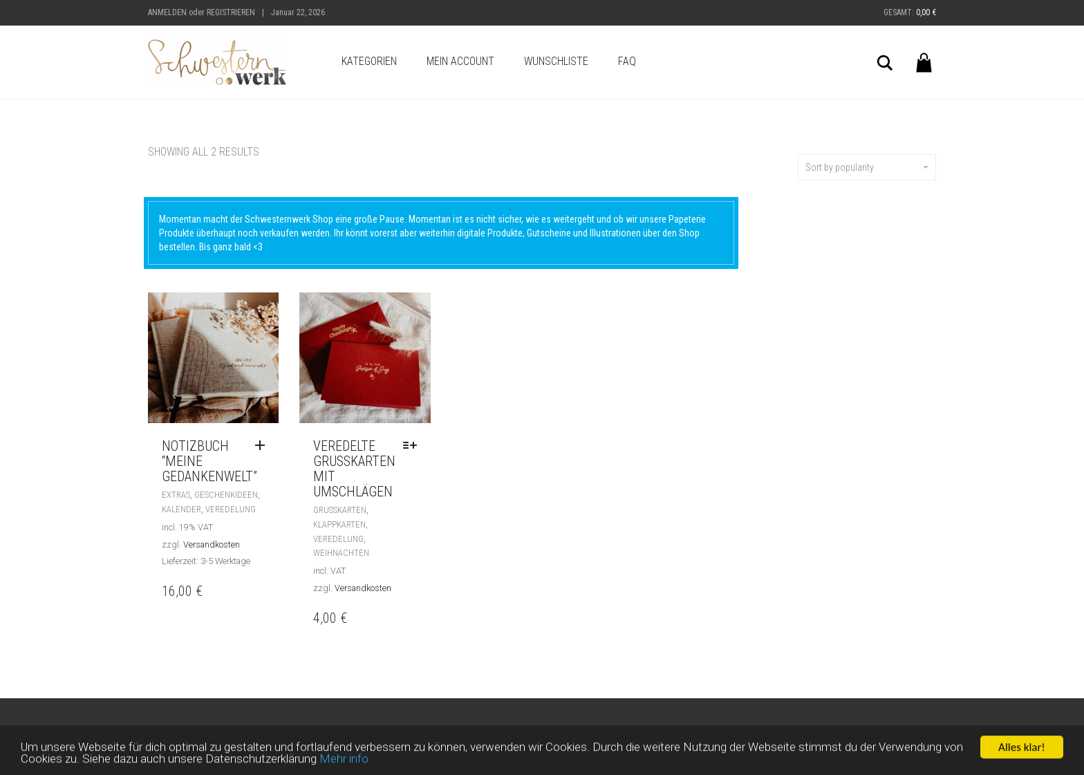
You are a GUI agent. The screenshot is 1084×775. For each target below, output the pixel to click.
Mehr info (343, 762)
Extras (176, 494)
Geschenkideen (226, 494)
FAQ (627, 61)
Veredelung (230, 509)
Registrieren (231, 12)
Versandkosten (211, 544)
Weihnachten (341, 553)
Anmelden (167, 12)
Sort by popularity (866, 167)
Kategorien (369, 61)
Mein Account (460, 61)
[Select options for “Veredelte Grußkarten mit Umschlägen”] (413, 445)
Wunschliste (556, 61)
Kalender (181, 509)
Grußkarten (339, 510)
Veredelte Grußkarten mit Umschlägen (354, 469)
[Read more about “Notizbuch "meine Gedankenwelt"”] (263, 445)
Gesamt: (910, 12)
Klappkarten (339, 524)
